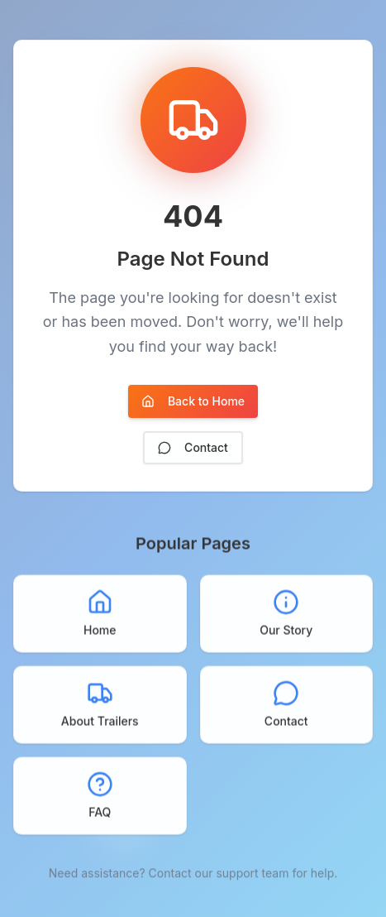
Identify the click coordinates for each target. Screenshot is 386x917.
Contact (193, 447)
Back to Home (193, 401)
